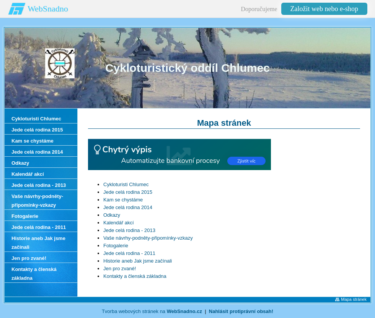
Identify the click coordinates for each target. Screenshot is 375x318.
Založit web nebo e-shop (324, 9)
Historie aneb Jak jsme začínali (137, 261)
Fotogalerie (115, 245)
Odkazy (111, 215)
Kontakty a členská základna (134, 276)
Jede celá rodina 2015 (127, 192)
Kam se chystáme (123, 200)
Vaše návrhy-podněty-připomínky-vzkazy (148, 238)
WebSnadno (48, 8)
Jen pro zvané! (119, 268)
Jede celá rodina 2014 (127, 207)
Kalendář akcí (118, 223)
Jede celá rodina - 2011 (129, 253)
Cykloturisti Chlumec (125, 184)
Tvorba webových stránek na (152, 311)
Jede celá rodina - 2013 (129, 230)
